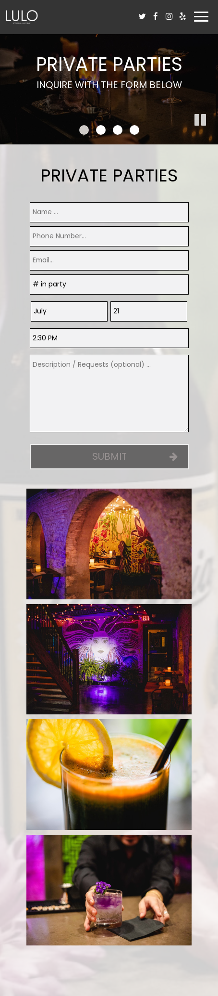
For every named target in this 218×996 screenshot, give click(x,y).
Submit (109, 456)
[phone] (109, 236)
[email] (109, 260)
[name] (109, 212)
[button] (211, 137)
